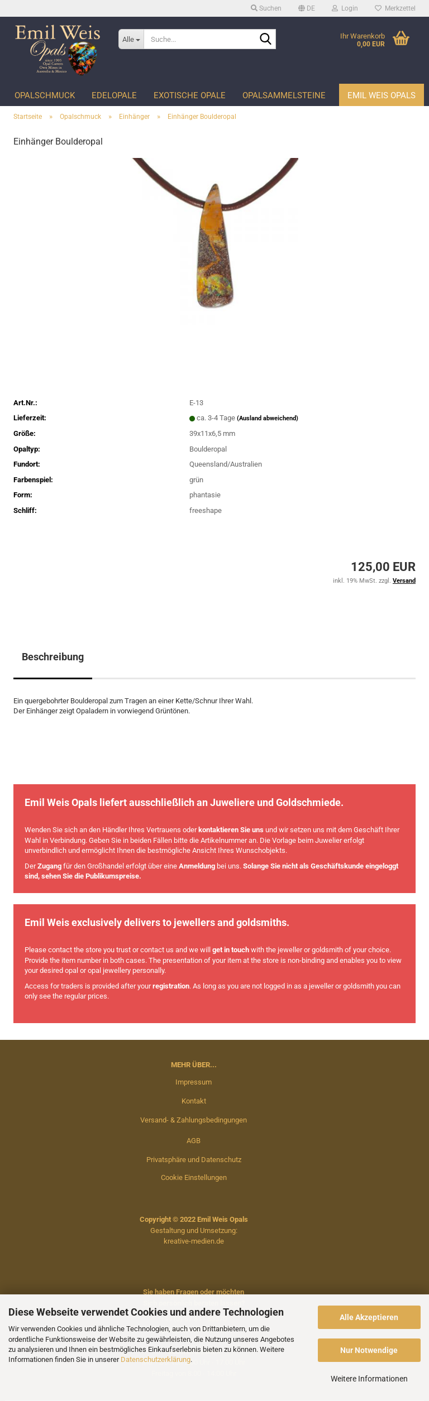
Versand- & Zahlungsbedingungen (193, 1120)
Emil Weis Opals (381, 95)
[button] (306, 8)
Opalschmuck (45, 95)
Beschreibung (53, 657)
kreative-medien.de (194, 1241)
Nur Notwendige (369, 1350)
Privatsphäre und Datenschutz (193, 1159)
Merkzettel (395, 8)
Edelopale (114, 95)
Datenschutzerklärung (155, 1359)
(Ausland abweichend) (267, 418)
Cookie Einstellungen (194, 1177)
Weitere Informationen (369, 1378)
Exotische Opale (190, 95)
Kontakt (194, 1101)
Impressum (193, 1082)
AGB (194, 1140)
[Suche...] (131, 39)
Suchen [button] (266, 8)
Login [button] (345, 8)
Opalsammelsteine (284, 95)
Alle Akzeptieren (369, 1317)
